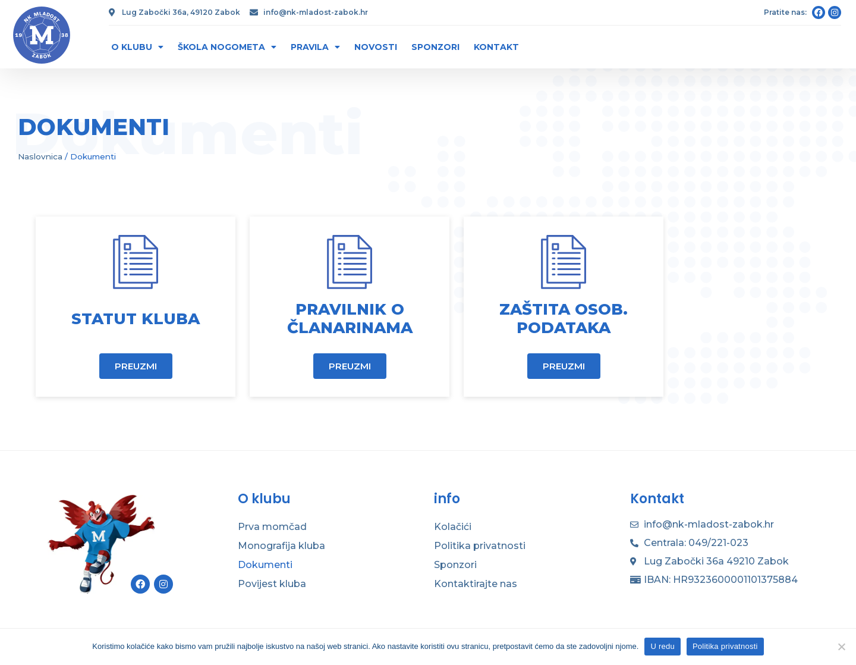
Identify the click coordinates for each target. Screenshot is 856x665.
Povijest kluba (272, 583)
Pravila (315, 47)
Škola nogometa (227, 47)
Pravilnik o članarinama (350, 318)
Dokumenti (265, 564)
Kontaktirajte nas (475, 583)
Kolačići (452, 526)
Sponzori (435, 47)
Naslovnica (40, 156)
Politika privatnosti (479, 545)
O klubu (137, 47)
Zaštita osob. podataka (563, 318)
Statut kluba (135, 318)
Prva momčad (272, 526)
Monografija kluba (281, 545)
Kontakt (496, 47)
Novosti (375, 47)
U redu (662, 646)
